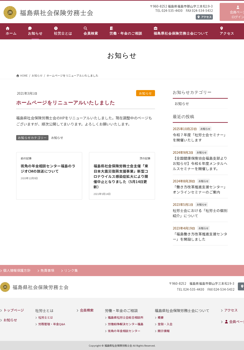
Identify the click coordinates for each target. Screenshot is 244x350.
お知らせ (145, 93)
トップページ (13, 308)
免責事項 (48, 268)
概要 (161, 316)
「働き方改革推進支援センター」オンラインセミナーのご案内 (200, 188)
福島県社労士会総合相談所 (125, 316)
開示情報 (164, 329)
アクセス (204, 17)
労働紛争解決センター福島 (125, 322)
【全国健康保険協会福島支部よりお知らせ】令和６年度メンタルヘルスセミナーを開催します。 (200, 163)
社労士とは (45, 316)
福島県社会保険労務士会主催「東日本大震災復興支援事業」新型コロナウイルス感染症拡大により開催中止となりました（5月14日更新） (121, 176)
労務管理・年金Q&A (51, 322)
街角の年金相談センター (124, 329)
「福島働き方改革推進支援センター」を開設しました (200, 235)
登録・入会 (165, 322)
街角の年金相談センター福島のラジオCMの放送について (48, 168)
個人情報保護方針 (17, 268)
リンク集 (72, 268)
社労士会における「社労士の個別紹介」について (200, 211)
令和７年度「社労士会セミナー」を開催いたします (200, 137)
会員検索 (87, 308)
